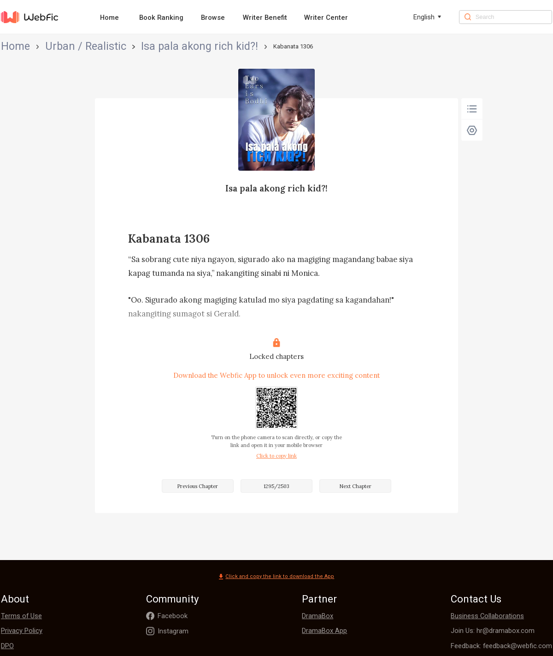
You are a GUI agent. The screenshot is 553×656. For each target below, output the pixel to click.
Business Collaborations (487, 616)
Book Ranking (161, 17)
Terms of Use (21, 616)
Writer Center (326, 17)
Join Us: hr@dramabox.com (493, 630)
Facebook (173, 616)
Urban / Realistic (49, 46)
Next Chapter (355, 486)
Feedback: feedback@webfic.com (501, 646)
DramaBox (317, 616)
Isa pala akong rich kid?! (112, 46)
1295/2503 (276, 486)
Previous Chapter (197, 486)
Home (109, 17)
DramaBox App (324, 630)
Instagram (173, 631)
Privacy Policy (21, 630)
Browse (213, 17)
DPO (7, 646)
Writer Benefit (265, 17)
